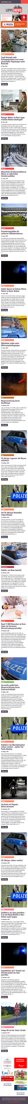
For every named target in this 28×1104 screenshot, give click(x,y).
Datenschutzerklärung (15, 1101)
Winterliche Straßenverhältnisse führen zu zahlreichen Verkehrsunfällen (13, 173)
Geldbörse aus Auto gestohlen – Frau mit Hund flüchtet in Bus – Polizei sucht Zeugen (13, 914)
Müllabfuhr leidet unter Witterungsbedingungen (10, 344)
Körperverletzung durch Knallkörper (10, 401)
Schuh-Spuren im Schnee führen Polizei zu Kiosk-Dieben (13, 289)
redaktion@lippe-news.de (6, 2)
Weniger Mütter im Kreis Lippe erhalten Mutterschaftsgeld (13, 118)
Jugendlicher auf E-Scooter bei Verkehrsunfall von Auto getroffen (13, 972)
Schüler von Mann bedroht (11, 570)
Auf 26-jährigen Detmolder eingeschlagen (11, 513)
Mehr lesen (4, 84)
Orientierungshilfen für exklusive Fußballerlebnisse (12, 232)
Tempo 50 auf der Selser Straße (13, 1030)
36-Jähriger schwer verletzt (12, 860)
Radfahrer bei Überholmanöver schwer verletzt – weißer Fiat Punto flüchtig (13, 746)
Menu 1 (26, 2)
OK (9, 1101)
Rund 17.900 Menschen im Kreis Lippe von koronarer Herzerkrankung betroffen (13, 626)
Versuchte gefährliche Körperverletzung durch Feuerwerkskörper (10, 687)
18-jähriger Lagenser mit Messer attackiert (13, 459)
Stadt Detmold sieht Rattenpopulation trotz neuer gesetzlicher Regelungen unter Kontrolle (13, 60)
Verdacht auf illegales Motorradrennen (9, 805)
